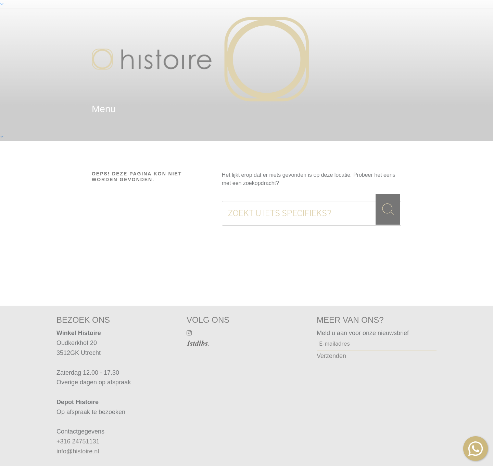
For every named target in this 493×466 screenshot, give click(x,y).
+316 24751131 (78, 441)
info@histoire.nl (77, 451)
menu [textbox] (104, 109)
